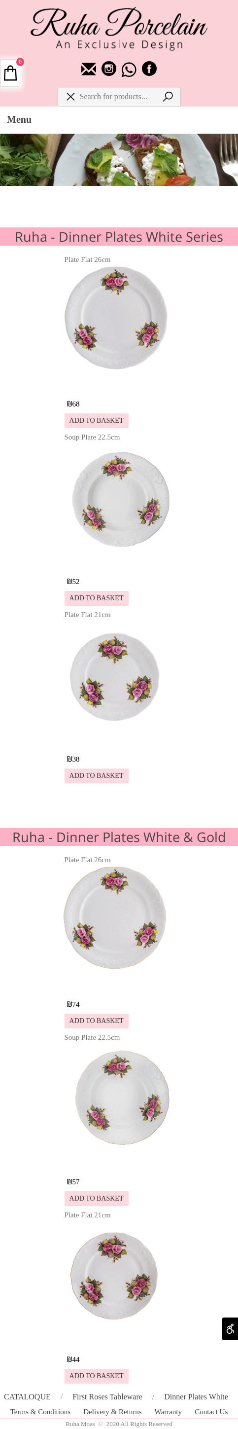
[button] (97, 420)
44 (76, 1359)
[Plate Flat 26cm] (119, 386)
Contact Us (211, 1412)
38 (76, 759)
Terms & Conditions (41, 1412)
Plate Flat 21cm (88, 615)
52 (76, 582)
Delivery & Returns (113, 1412)
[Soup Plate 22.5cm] (119, 563)
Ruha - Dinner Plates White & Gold (119, 837)
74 (76, 1004)
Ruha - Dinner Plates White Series (119, 236)
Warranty (169, 1412)
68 (76, 404)
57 (76, 1182)
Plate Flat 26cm (88, 259)
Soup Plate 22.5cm (92, 437)
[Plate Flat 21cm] (119, 741)
